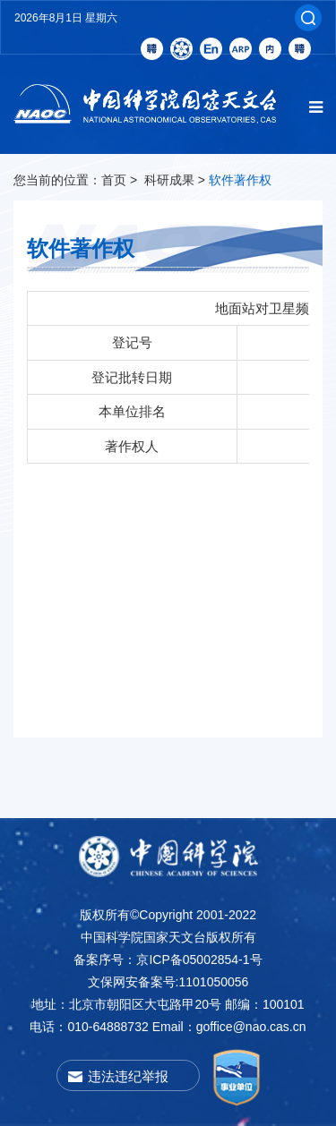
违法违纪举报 (128, 1076)
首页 (113, 180)
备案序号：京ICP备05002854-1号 (167, 959)
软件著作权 (240, 180)
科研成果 (169, 180)
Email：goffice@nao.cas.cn (229, 1026)
